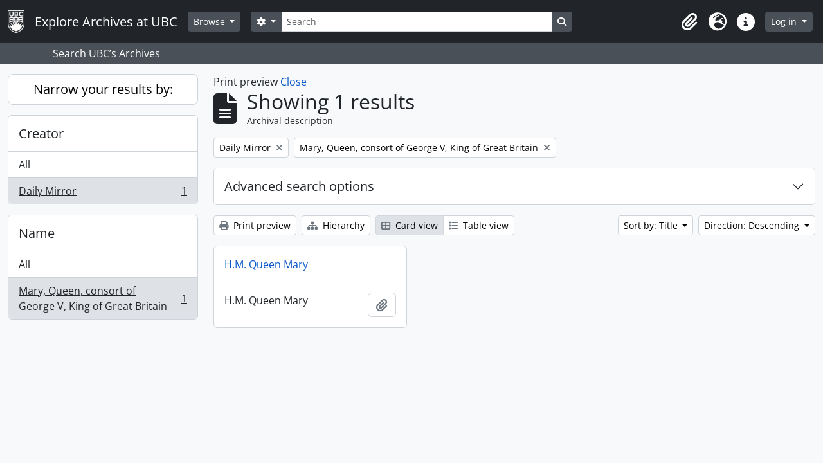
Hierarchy (336, 225)
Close (293, 82)
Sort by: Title (652, 225)
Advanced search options (299, 186)
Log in (785, 21)
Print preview (255, 225)
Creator (41, 133)
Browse (211, 21)
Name (37, 233)
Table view (479, 225)
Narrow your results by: (103, 89)
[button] (689, 22)
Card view (409, 225)
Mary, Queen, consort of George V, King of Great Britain (102, 298)
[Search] (416, 22)
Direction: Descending (753, 225)
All (24, 165)
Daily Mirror (102, 193)
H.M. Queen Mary (266, 264)
